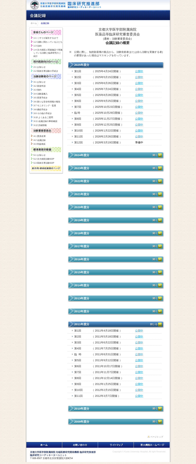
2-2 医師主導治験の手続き (45, 71)
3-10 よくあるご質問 (43, 117)
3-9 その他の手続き (42, 113)
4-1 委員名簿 (39, 136)
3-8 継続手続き (40, 109)
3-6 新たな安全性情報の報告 (46, 101)
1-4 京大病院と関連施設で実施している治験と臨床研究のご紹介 (47, 53)
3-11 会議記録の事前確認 (45, 121)
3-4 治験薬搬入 (40, 94)
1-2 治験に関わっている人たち (47, 42)
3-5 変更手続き (40, 97)
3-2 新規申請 (39, 86)
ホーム (33, 23)
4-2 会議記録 (39, 140)
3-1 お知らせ (39, 82)
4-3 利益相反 (39, 144)
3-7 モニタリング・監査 (44, 105)
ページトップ (156, 437)
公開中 (139, 71)
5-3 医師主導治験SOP (43, 163)
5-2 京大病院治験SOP (43, 159)
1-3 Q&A (37, 46)
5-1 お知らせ (39, 155)
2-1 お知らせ (39, 67)
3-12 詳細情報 (40, 125)
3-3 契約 (37, 90)
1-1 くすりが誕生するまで (45, 38)
